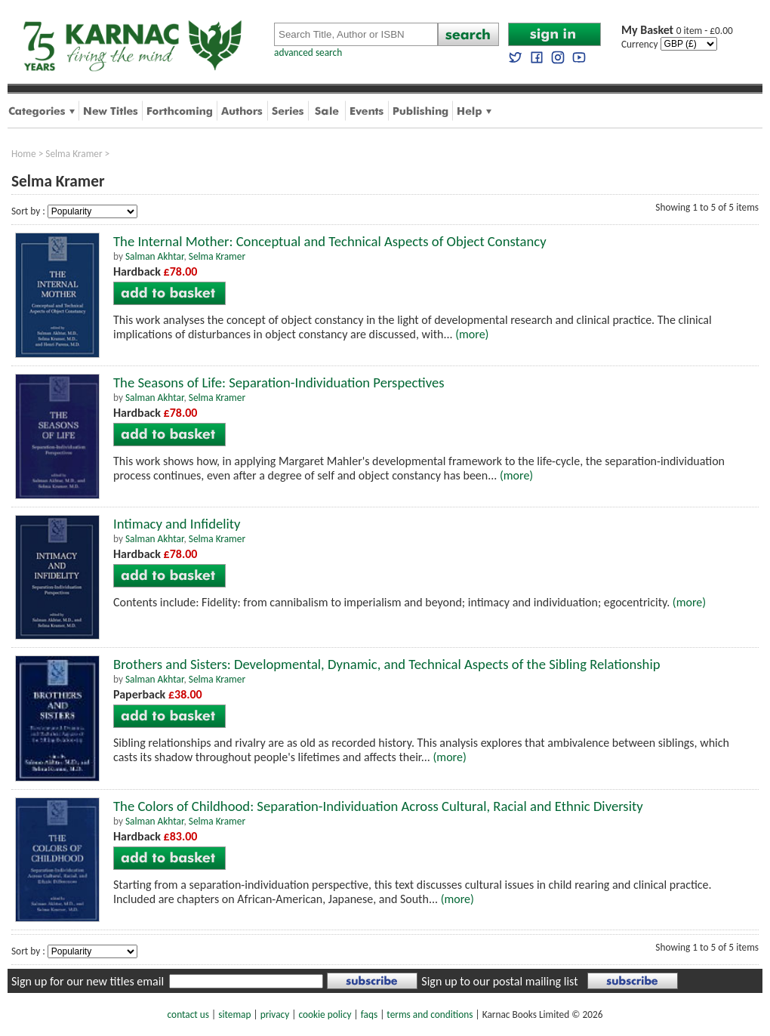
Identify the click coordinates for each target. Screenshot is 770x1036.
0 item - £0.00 (677, 30)
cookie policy (324, 1014)
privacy (275, 1014)
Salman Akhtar (154, 256)
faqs (369, 1014)
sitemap (234, 1014)
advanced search (308, 52)
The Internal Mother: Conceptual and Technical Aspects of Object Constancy (330, 241)
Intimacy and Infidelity (176, 523)
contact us (188, 1014)
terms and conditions (430, 1014)
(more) (471, 334)
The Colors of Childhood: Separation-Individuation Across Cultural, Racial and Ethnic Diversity (378, 806)
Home (23, 153)
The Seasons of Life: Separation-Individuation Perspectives (279, 382)
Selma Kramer (73, 153)
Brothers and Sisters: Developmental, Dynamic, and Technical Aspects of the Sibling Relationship (387, 664)
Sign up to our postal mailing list (499, 981)
